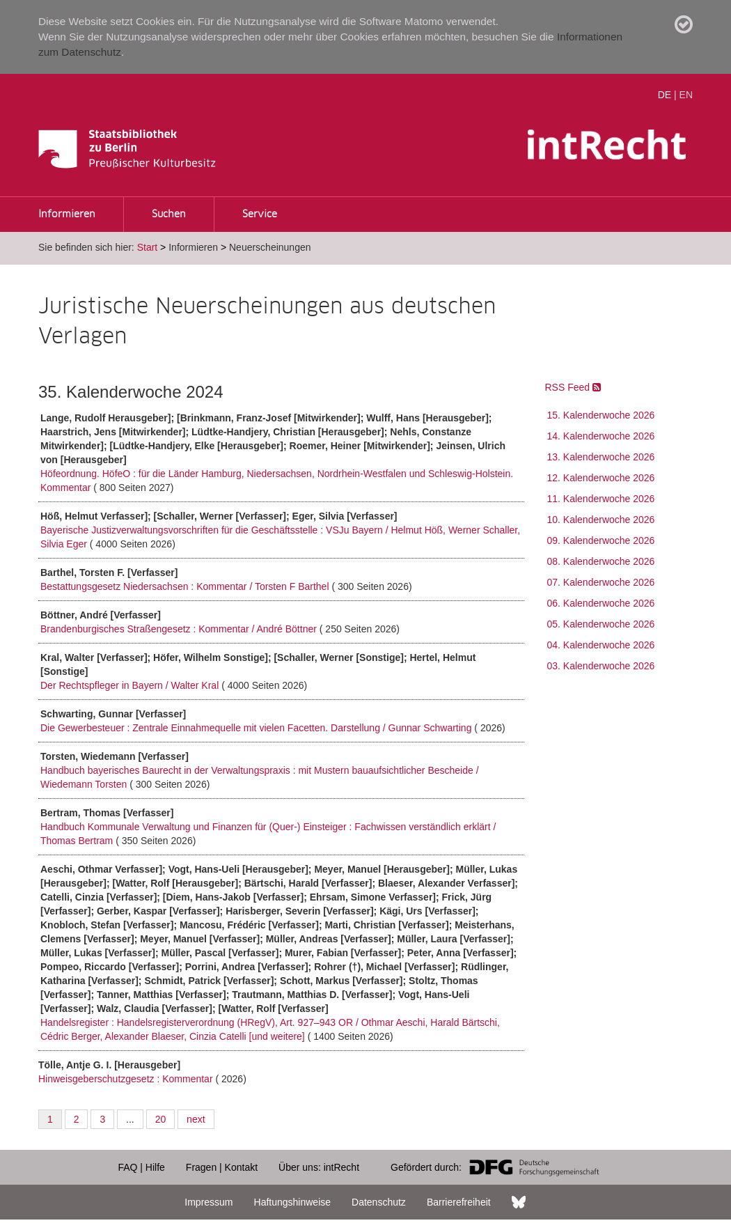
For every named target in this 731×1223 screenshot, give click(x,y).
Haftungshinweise (292, 1202)
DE (664, 94)
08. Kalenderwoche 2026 (601, 561)
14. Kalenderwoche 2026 (601, 436)
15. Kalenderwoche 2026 (601, 415)
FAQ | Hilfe (141, 1167)
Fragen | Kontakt (222, 1167)
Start (147, 247)
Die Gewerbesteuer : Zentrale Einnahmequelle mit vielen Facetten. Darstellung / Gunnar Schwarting (257, 727)
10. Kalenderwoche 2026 (601, 519)
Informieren (66, 214)
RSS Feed (573, 387)
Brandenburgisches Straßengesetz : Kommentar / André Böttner (180, 628)
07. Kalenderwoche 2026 (601, 582)
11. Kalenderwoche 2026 (601, 498)
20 (160, 1119)
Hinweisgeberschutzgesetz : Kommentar (126, 1078)
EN (686, 94)
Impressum (208, 1202)
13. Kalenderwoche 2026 (601, 456)
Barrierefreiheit (459, 1202)
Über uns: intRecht (318, 1167)
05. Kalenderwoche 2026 (601, 624)
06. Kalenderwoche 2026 (601, 603)
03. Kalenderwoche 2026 (601, 665)
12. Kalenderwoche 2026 (601, 477)
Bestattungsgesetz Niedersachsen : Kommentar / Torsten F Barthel (185, 586)
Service (259, 214)
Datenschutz (379, 1202)
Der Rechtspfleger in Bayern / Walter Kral (130, 685)
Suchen (169, 214)
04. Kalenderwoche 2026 (601, 645)
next (196, 1119)
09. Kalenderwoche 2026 (601, 540)
